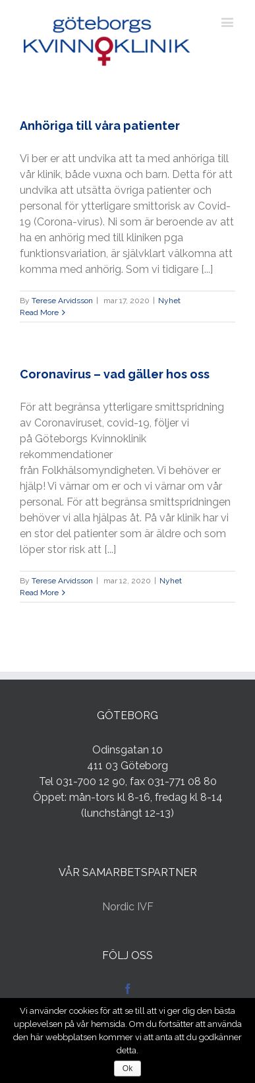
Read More (39, 312)
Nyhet (169, 300)
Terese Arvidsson (62, 300)
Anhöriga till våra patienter (100, 125)
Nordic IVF (128, 906)
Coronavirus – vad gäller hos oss (115, 374)
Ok (127, 1068)
